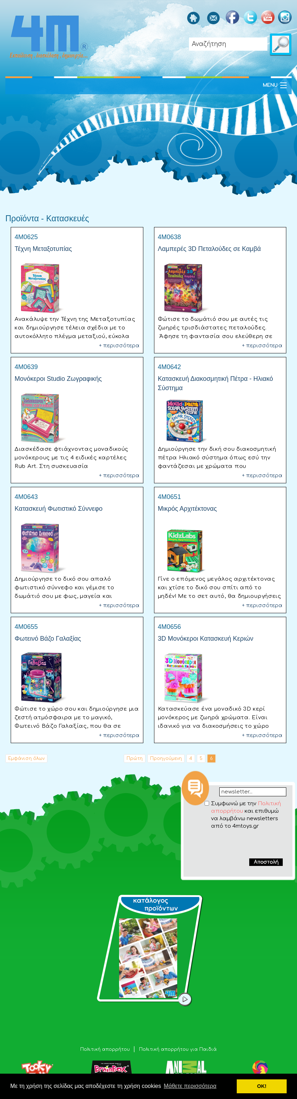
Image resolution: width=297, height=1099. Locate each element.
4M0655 (26, 626)
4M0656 (169, 626)
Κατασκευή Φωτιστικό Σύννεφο (58, 508)
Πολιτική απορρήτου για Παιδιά (178, 1049)
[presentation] (238, 844)
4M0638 (169, 237)
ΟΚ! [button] (261, 1086)
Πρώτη (135, 758)
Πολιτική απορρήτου (105, 1049)
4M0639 (26, 366)
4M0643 (26, 496)
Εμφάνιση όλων (26, 758)
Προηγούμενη (166, 758)
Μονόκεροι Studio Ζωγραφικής (58, 378)
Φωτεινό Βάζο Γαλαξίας (48, 638)
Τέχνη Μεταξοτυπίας (43, 248)
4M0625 (26, 237)
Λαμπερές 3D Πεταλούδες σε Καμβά (209, 248)
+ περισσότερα (119, 345)
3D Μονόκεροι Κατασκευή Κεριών (206, 638)
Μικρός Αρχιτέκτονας (187, 508)
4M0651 (169, 496)
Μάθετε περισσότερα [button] (190, 1086)
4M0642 (169, 366)
